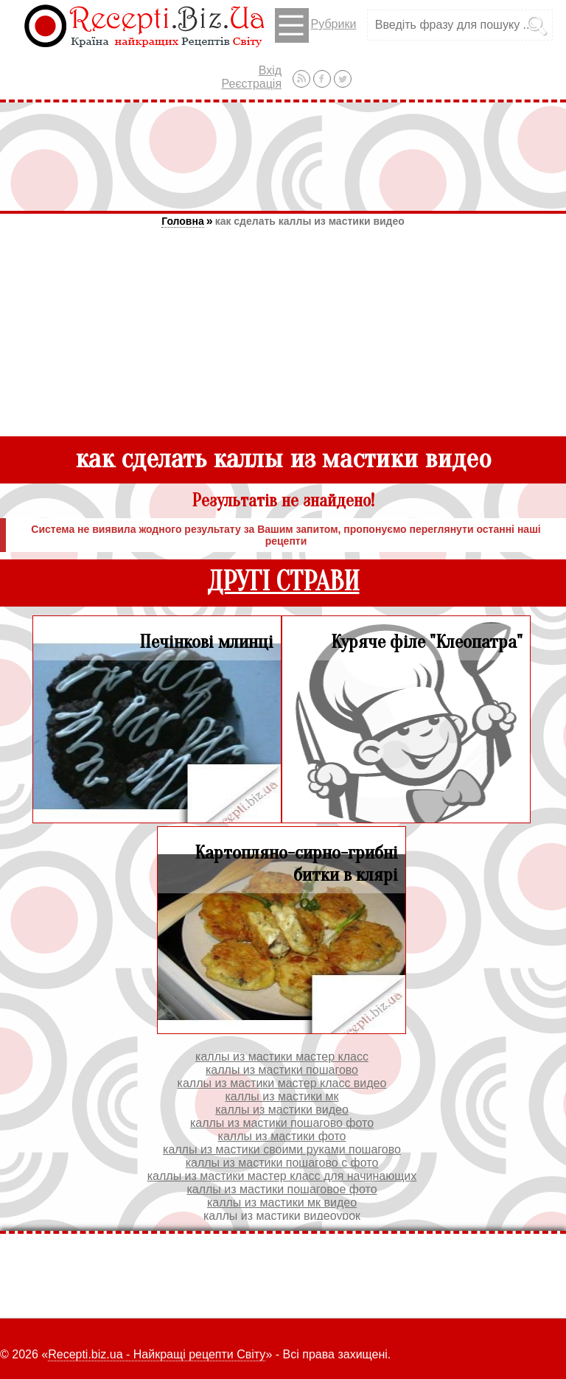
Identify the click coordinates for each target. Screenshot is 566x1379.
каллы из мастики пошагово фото (282, 1123)
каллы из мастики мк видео (282, 1202)
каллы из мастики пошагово (282, 1070)
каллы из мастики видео (282, 1109)
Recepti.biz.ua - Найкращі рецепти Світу (156, 1354)
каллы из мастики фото (282, 1136)
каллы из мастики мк (281, 1096)
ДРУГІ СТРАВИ (283, 582)
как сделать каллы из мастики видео (310, 221)
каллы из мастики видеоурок (281, 1215)
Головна (182, 221)
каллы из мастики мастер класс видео (282, 1083)
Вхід (270, 70)
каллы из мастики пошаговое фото (281, 1189)
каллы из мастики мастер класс (281, 1056)
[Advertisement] (283, 156)
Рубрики (316, 25)
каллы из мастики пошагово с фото (282, 1162)
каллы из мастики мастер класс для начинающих (282, 1176)
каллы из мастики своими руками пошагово (282, 1149)
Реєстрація (252, 83)
